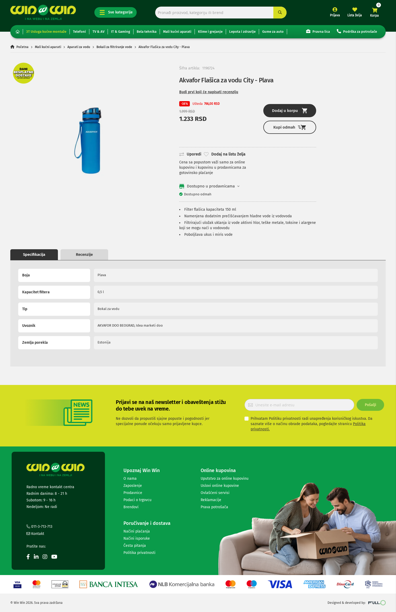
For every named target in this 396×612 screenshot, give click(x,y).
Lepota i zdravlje (242, 32)
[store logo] (43, 12)
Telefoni (79, 32)
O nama (130, 478)
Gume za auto (273, 32)
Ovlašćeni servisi (215, 493)
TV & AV (98, 32)
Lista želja (354, 15)
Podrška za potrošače (357, 31)
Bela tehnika (146, 32)
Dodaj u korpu (289, 110)
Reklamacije (211, 500)
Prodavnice (132, 493)
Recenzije (84, 254)
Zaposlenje (132, 485)
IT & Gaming (120, 32)
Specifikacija (34, 254)
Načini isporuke (136, 538)
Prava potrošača (214, 507)
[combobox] (221, 12)
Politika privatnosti (139, 552)
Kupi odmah (289, 127)
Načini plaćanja (136, 531)
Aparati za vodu (78, 47)
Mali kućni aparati (177, 32)
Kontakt (35, 533)
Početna (22, 47)
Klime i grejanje (210, 32)
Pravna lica (318, 31)
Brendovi (131, 507)
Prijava (335, 15)
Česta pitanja (134, 545)
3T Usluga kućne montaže (46, 32)
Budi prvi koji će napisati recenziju (208, 92)
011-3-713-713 (39, 526)
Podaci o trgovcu (137, 500)
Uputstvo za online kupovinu (224, 478)
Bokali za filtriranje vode (114, 47)
